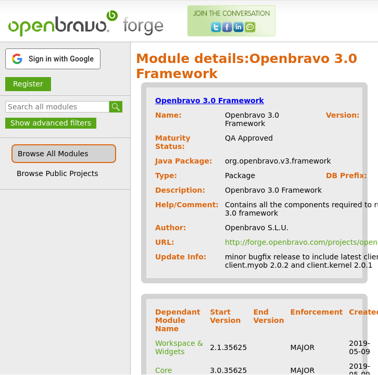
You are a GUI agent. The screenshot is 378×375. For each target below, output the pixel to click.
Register (28, 84)
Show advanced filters (50, 123)
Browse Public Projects (57, 173)
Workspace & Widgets (179, 347)
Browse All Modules (53, 153)
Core (163, 370)
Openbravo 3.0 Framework (209, 100)
